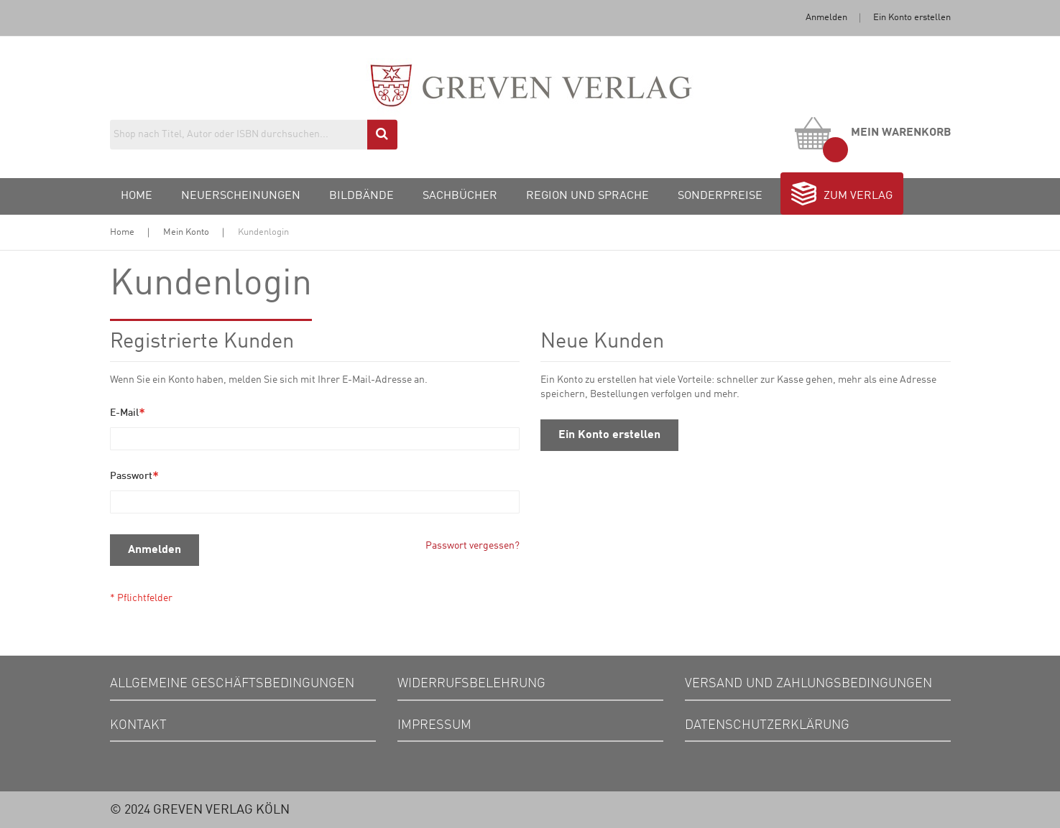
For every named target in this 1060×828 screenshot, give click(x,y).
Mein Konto (186, 232)
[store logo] (530, 99)
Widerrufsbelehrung (471, 683)
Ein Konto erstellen (912, 17)
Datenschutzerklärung (767, 725)
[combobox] (253, 134)
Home (122, 232)
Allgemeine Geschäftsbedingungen (232, 683)
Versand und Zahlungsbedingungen (808, 683)
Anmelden (826, 17)
